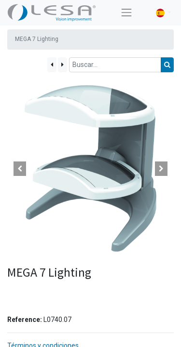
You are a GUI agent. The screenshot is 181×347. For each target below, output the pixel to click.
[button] (19, 168)
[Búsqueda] (167, 64)
